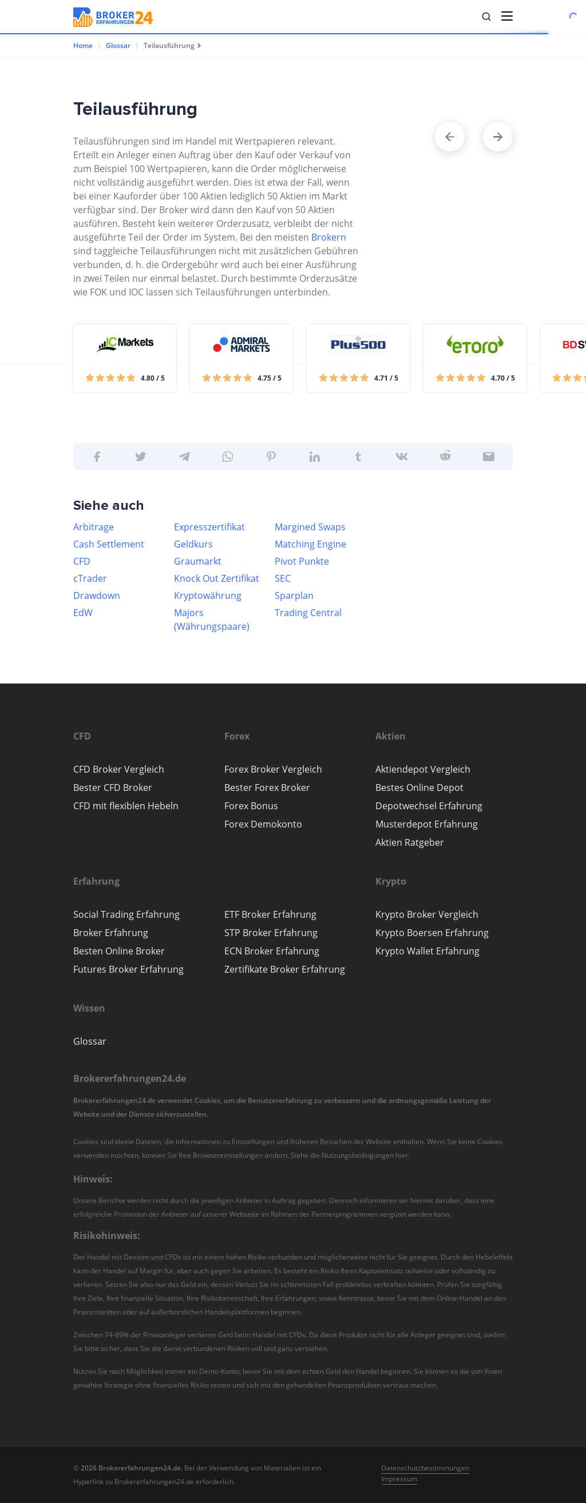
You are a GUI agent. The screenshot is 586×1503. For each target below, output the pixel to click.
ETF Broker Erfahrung (270, 914)
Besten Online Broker (119, 951)
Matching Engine (310, 544)
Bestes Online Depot (419, 787)
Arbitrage (93, 527)
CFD (81, 561)
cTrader (90, 578)
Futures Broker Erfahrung (128, 969)
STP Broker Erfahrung (271, 932)
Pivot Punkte (302, 561)
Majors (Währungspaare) (212, 619)
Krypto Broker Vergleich (426, 914)
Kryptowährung (207, 595)
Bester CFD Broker (112, 787)
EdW (83, 612)
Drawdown (96, 595)
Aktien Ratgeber (409, 842)
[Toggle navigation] (507, 16)
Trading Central (308, 612)
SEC (283, 578)
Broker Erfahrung (110, 932)
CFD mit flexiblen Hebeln (126, 806)
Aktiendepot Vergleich (422, 769)
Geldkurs (193, 544)
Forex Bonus (251, 806)
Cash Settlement (108, 544)
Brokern (328, 237)
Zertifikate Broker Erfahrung (284, 969)
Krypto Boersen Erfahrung (432, 932)
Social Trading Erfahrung (126, 914)
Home (83, 45)
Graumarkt (197, 561)
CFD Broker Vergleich (118, 769)
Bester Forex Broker (267, 787)
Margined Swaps (310, 527)
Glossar (118, 45)
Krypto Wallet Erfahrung (427, 951)
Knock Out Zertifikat (216, 578)
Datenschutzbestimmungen (425, 1468)
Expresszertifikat (209, 527)
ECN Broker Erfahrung (271, 951)
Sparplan (294, 595)
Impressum (399, 1479)
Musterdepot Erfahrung (426, 824)
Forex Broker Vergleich (273, 769)
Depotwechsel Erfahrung (428, 806)
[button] (486, 16)
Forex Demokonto (263, 824)
